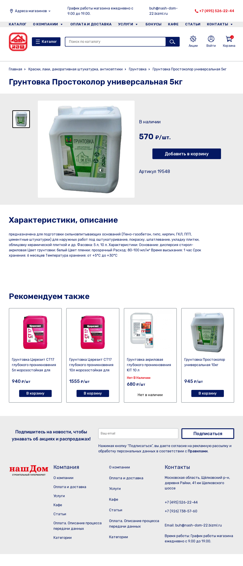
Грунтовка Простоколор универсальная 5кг (190, 69)
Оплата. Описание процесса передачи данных (134, 534)
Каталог (17, 25)
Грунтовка (137, 69)
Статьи (194, 25)
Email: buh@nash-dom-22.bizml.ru (193, 525)
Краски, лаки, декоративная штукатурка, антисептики (75, 69)
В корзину (35, 393)
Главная (15, 69)
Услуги (124, 25)
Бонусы (151, 25)
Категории (62, 538)
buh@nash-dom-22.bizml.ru (163, 11)
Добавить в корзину (186, 153)
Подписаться (207, 433)
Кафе (173, 25)
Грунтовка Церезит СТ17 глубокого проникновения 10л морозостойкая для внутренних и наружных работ (91, 370)
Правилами (198, 451)
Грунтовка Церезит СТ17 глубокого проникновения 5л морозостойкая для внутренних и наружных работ (34, 370)
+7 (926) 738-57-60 (181, 511)
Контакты (220, 25)
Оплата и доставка (89, 25)
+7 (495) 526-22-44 (216, 11)
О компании (45, 25)
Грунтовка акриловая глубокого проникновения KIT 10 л (149, 364)
